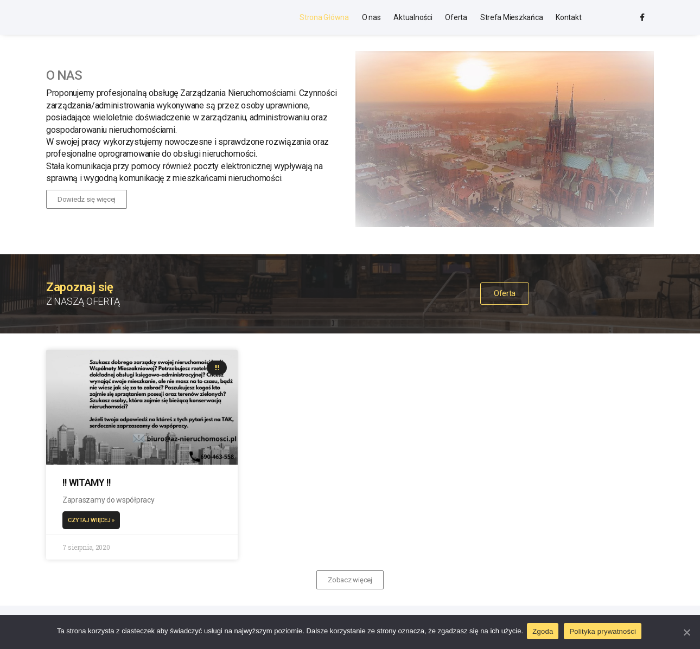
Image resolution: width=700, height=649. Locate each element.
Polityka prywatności (604, 632)
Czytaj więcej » (93, 521)
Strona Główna (324, 18)
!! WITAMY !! (89, 483)
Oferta (456, 18)
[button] (86, 200)
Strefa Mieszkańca (511, 18)
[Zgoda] (686, 632)
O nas (371, 18)
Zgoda (544, 632)
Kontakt (568, 18)
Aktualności (412, 18)
